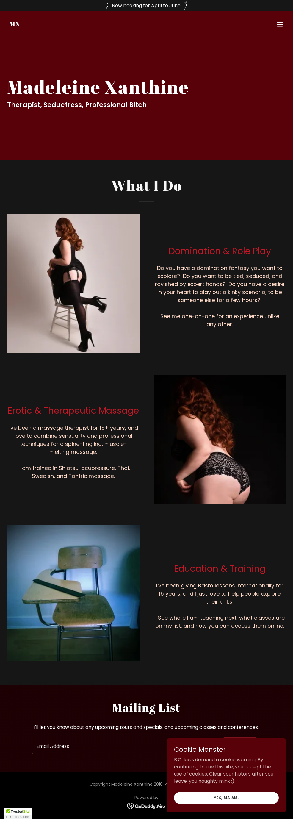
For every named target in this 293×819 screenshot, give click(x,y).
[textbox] (121, 745)
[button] (280, 24)
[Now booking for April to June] (146, 5)
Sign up (240, 745)
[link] (15, 24)
